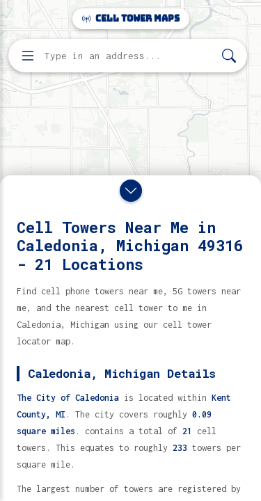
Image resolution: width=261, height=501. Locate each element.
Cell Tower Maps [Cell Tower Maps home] (131, 18)
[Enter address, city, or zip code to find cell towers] (129, 56)
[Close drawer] (131, 191)
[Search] (229, 56)
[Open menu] (28, 56)
